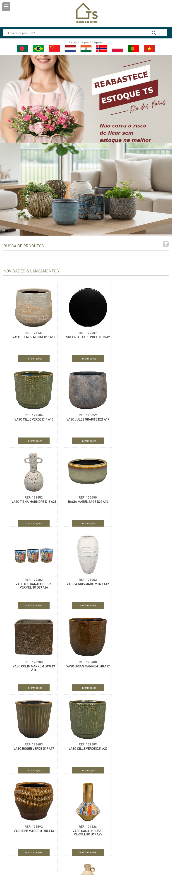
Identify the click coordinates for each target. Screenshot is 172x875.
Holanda (99, 830)
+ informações (32, 356)
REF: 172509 (138, 577)
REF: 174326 (85, 660)
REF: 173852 (85, 413)
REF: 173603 (85, 577)
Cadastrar (22, 844)
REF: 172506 (138, 331)
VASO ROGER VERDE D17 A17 (85, 582)
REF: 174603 (33, 495)
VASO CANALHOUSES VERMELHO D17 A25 (85, 666)
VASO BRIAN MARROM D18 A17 (33, 582)
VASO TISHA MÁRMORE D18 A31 (85, 419)
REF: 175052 (85, 495)
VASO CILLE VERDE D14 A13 (137, 335)
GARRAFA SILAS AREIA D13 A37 (33, 748)
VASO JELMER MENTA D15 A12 (33, 335)
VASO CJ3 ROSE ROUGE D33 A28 (137, 666)
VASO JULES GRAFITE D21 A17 (33, 417)
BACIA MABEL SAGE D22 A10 (137, 417)
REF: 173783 (138, 495)
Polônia (98, 837)
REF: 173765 (33, 742)
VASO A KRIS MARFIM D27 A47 (85, 499)
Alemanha (123, 830)
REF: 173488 (33, 577)
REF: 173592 (33, 660)
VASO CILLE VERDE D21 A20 (137, 582)
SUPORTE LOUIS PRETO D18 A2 (85, 336)
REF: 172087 (85, 331)
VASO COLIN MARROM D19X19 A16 (138, 501)
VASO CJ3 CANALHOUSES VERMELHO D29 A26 (33, 501)
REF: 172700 (138, 660)
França (121, 837)
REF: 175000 (138, 413)
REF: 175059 (33, 413)
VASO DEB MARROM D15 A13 (33, 664)
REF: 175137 (33, 331)
